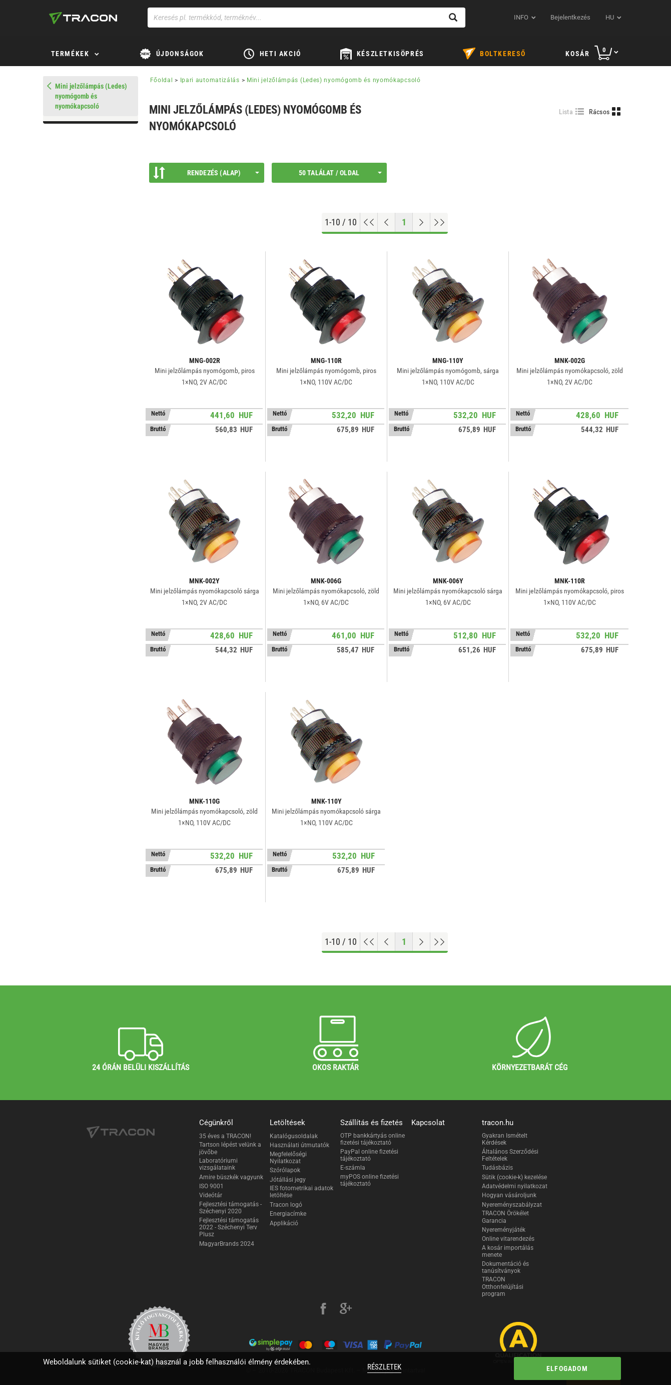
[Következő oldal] (421, 222)
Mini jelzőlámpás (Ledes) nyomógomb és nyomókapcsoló (334, 80)
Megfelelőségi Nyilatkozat (288, 1158)
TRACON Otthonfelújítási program (502, 1286)
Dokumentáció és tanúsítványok (505, 1267)
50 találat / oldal (340, 173)
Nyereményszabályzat (512, 1204)
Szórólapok (285, 1170)
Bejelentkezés (570, 17)
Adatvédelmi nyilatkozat (514, 1186)
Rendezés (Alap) (206, 173)
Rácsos (599, 112)
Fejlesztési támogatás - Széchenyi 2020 (230, 1208)
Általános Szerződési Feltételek (510, 1155)
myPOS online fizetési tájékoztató (369, 1180)
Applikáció (284, 1223)
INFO (521, 17)
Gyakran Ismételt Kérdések (504, 1139)
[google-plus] (345, 1309)
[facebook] (323, 1309)
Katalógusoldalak (294, 1136)
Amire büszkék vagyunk (231, 1177)
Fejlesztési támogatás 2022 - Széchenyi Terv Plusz (229, 1227)
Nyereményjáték (503, 1229)
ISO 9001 (211, 1186)
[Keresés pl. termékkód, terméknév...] (306, 18)
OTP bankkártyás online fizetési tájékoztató (372, 1139)
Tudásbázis (497, 1167)
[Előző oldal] (386, 222)
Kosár (577, 54)
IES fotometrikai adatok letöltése (301, 1192)
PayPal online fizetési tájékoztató (369, 1155)
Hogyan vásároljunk (509, 1195)
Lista (566, 112)
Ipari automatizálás (210, 80)
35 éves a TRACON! (225, 1136)
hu (609, 17)
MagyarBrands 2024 (226, 1243)
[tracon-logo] (83, 18)
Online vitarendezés (508, 1238)
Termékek (70, 54)
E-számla (352, 1167)
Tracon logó (286, 1204)
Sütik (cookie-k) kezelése (514, 1177)
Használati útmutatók (299, 1145)
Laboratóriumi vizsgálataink (218, 1164)
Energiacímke (288, 1213)
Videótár (210, 1195)
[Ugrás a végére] (439, 222)
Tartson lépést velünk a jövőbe (230, 1148)
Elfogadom (567, 1368)
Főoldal (161, 80)
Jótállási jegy (288, 1179)
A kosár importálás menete (507, 1251)
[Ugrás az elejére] (369, 222)
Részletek (384, 1366)
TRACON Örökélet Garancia (505, 1217)
